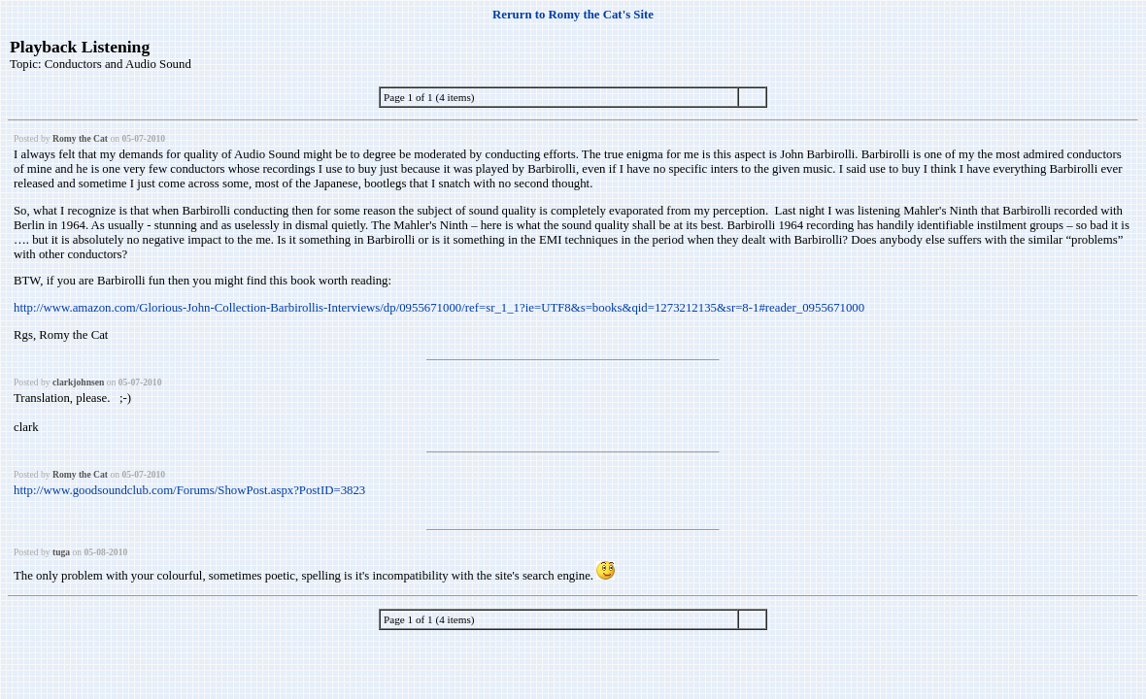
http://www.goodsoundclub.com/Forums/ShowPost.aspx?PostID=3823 (189, 490)
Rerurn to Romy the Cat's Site (573, 14)
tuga (61, 552)
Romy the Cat (80, 138)
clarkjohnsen (78, 382)
